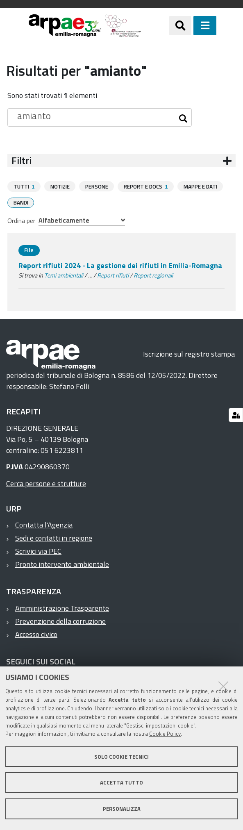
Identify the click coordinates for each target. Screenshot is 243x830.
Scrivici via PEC (38, 550)
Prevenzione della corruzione (60, 620)
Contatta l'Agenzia (44, 524)
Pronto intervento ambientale (62, 563)
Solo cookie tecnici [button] (121, 757)
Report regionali (153, 275)
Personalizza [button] (122, 809)
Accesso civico (36, 633)
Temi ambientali (63, 275)
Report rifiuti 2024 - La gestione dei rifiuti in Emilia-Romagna (120, 265)
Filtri (21, 160)
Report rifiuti (113, 275)
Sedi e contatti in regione (53, 537)
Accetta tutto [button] (121, 782)
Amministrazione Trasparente (62, 607)
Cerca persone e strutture (46, 483)
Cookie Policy (165, 734)
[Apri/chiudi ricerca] (180, 25)
